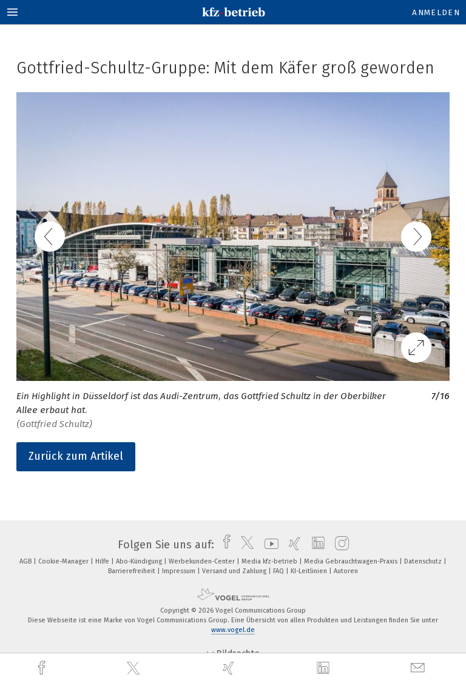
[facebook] (43, 668)
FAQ (279, 571)
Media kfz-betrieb (270, 561)
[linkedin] (325, 668)
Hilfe (103, 561)
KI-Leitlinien (310, 571)
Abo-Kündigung (140, 561)
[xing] (229, 668)
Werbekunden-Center (203, 561)
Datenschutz (424, 561)
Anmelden (436, 12)
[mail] (419, 668)
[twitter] (134, 668)
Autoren (346, 571)
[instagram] (339, 544)
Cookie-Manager (64, 561)
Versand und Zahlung (235, 571)
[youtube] (268, 544)
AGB (26, 561)
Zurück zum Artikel (76, 456)
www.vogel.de (233, 630)
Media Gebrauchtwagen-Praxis (351, 561)
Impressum (179, 571)
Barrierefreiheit (132, 571)
